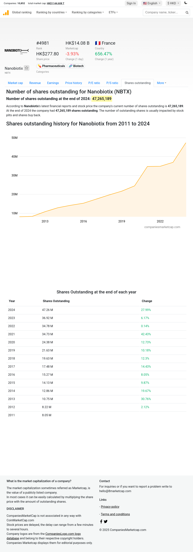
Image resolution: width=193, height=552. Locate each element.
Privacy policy (110, 506)
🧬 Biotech (76, 66)
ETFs (112, 12)
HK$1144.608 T (55, 3)
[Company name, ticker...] (166, 12)
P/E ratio (94, 83)
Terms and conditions (115, 514)
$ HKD (172, 3)
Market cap (15, 83)
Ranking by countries (50, 12)
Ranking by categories (87, 12)
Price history (73, 83)
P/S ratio (112, 83)
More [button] (160, 83)
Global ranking (21, 12)
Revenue (35, 83)
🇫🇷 (105, 43)
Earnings (53, 83)
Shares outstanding (138, 83)
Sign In (131, 3)
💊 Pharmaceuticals (51, 66)
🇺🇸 (150, 3)
